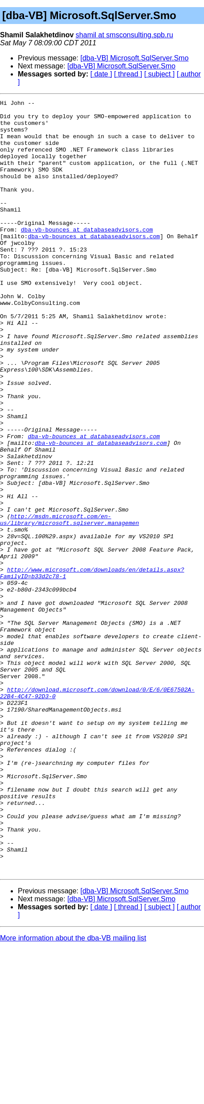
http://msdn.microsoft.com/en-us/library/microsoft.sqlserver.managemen (69, 604)
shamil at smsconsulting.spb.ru (124, 35)
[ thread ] (128, 74)
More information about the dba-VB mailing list (73, 1092)
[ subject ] (159, 74)
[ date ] (101, 74)
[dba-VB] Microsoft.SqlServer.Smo (135, 58)
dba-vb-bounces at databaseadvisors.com (87, 256)
